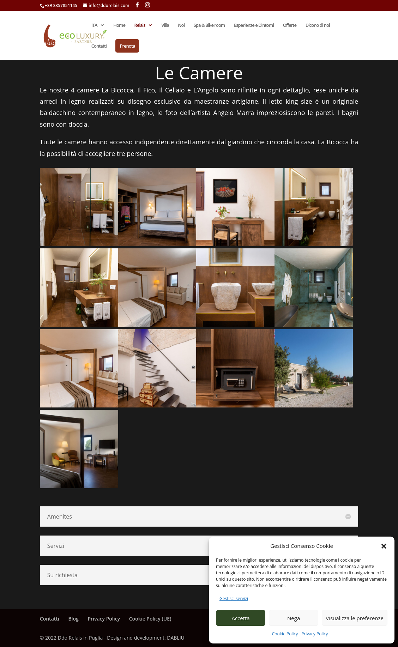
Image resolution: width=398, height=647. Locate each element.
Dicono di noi (318, 25)
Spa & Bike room (209, 25)
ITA (94, 25)
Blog (73, 618)
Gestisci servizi (233, 598)
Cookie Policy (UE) (150, 618)
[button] (383, 546)
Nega (293, 618)
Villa (165, 25)
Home (119, 25)
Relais (139, 25)
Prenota (127, 46)
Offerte (289, 25)
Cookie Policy (285, 634)
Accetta (240, 618)
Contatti (99, 46)
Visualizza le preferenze (355, 618)
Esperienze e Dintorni (254, 25)
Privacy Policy (314, 634)
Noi (181, 25)
